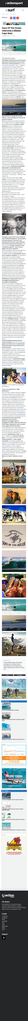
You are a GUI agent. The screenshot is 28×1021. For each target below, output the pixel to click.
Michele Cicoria (6, 35)
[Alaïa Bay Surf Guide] (14, 726)
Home (3, 14)
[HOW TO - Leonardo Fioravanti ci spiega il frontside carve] (14, 715)
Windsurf (5, 926)
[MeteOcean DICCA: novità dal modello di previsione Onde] (14, 815)
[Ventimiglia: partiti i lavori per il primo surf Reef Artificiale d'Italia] (14, 805)
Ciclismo (4, 921)
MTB (3, 923)
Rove (3, 919)
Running (4, 918)
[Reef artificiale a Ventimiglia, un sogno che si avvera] (14, 826)
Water (7, 14)
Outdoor (5, 916)
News (14, 14)
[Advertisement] (14, 875)
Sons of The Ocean (18, 342)
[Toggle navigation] (23, 10)
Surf (11, 14)
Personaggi (19, 675)
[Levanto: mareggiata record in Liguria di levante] (14, 795)
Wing (3, 928)
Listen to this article (9, 58)
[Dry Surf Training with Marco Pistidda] (14, 706)
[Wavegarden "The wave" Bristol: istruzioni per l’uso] (14, 735)
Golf (3, 929)
